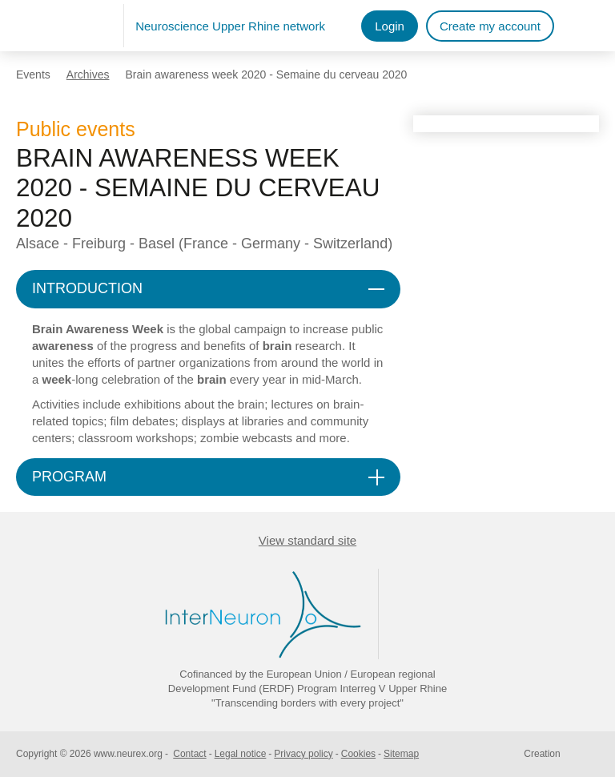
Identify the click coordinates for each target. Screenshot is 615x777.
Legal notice (241, 753)
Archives (88, 74)
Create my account (490, 26)
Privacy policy (303, 753)
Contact (189, 753)
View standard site (307, 540)
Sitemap (401, 753)
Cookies (358, 753)
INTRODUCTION (87, 288)
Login (389, 26)
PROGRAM (69, 477)
